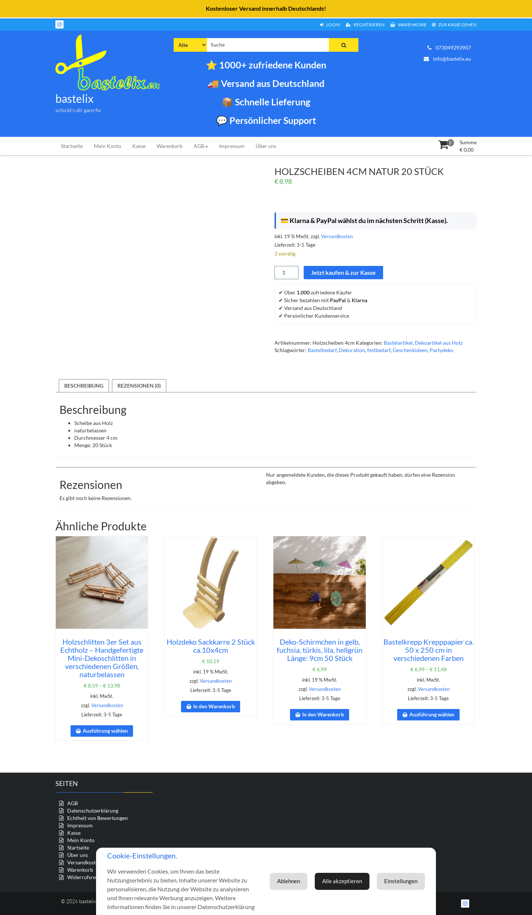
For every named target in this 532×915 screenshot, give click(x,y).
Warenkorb (408, 24)
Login (330, 24)
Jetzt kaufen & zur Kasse (343, 272)
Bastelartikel (398, 343)
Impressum (232, 146)
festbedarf (379, 350)
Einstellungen (353, 876)
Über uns (266, 146)
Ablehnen (405, 876)
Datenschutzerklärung (92, 810)
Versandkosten (337, 236)
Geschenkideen (410, 350)
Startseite (72, 146)
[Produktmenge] (286, 272)
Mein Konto (107, 146)
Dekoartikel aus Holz (439, 343)
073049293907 (449, 47)
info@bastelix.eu (447, 58)
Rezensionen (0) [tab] (139, 385)
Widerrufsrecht (85, 877)
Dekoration (352, 350)
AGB (201, 146)
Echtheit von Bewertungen (97, 818)
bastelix (74, 98)
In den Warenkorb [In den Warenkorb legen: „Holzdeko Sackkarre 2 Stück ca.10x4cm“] (214, 706)
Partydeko (441, 350)
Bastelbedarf (322, 350)
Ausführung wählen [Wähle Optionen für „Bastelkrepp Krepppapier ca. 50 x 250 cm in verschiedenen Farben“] (431, 714)
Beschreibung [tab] (83, 385)
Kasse (139, 146)
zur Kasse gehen (454, 24)
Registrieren (365, 24)
